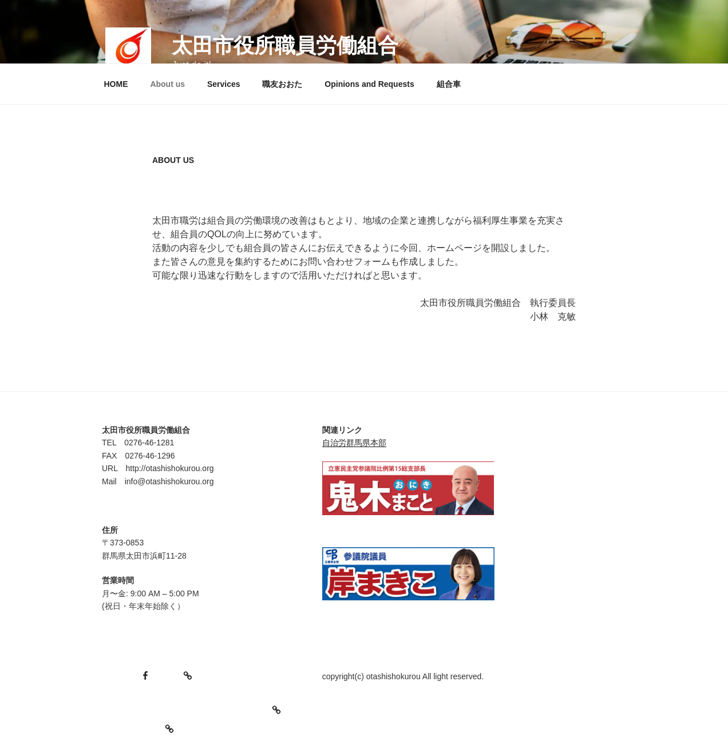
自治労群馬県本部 (354, 442)
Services (223, 84)
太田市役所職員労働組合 (285, 45)
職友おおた (282, 84)
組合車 (449, 84)
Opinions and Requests (369, 84)
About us (167, 84)
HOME (116, 84)
